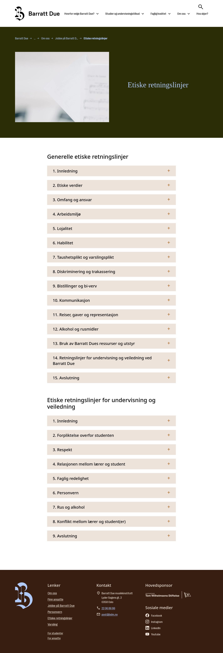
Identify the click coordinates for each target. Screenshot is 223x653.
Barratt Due (21, 38)
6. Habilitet (63, 242)
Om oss (181, 13)
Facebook (153, 615)
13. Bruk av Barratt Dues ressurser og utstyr (94, 343)
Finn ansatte (55, 599)
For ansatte (54, 638)
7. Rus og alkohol (69, 507)
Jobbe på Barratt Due (67, 38)
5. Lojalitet (62, 228)
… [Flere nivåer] (35, 38)
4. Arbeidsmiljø (67, 214)
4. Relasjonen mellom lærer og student (89, 464)
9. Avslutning (65, 535)
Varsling (53, 624)
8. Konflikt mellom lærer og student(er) (89, 521)
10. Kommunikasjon (71, 300)
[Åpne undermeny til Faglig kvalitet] (169, 13)
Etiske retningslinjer (60, 618)
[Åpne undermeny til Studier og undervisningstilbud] (142, 13)
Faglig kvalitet (158, 13)
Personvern (55, 612)
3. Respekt (62, 449)
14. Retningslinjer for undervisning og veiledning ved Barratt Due (102, 360)
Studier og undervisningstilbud (122, 13)
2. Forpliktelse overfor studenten (83, 435)
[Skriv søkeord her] (201, 5)
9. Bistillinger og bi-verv (75, 286)
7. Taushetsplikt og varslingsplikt (83, 257)
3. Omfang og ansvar (72, 199)
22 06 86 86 (108, 608)
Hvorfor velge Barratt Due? (79, 13)
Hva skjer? (202, 13)
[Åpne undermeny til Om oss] (188, 13)
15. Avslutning (66, 377)
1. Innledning (65, 171)
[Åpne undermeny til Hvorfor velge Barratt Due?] (97, 13)
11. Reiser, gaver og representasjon (85, 314)
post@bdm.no (110, 614)
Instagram (154, 622)
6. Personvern (66, 492)
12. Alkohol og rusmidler (76, 329)
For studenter (55, 633)
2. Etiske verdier (68, 185)
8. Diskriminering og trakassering (84, 271)
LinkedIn (152, 628)
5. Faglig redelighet (71, 478)
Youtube (152, 634)
